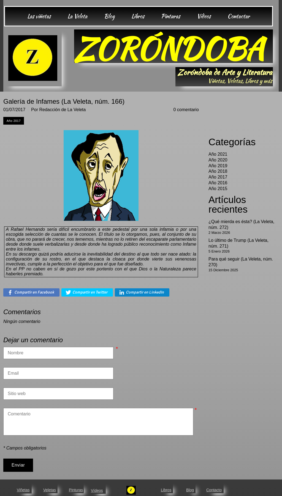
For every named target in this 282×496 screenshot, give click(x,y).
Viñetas (23, 490)
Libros (166, 490)
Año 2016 (217, 182)
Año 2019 (217, 165)
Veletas (49, 490)
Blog (190, 490)
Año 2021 (217, 154)
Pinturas (76, 490)
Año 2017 (217, 177)
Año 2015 (217, 188)
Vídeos (97, 490)
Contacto (214, 490)
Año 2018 (217, 171)
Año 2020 (217, 160)
